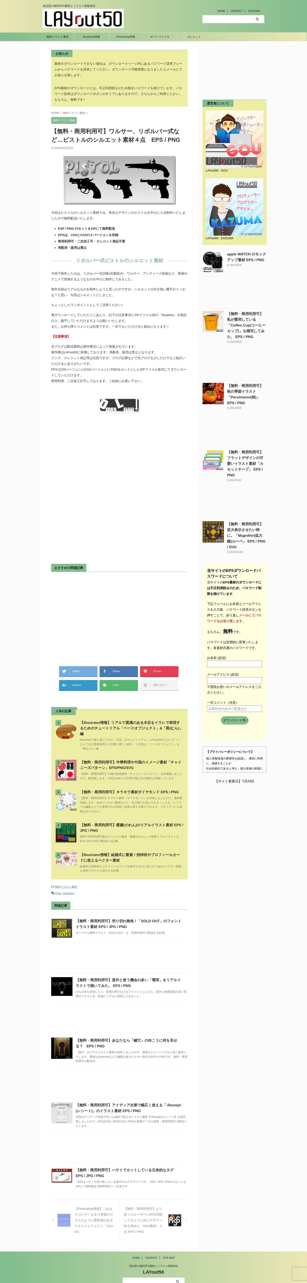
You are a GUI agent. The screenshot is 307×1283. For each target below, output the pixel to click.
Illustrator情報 (91, 36)
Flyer (58, 882)
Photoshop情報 (125, 36)
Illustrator (68, 882)
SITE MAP (254, 11)
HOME (221, 11)
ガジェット (194, 36)
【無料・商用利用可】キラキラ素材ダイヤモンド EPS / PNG (126, 782)
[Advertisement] (87, 462)
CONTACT (236, 11)
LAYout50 (153, 1261)
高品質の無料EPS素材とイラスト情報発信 (153, 1254)
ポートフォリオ (159, 36)
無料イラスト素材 (57, 36)
